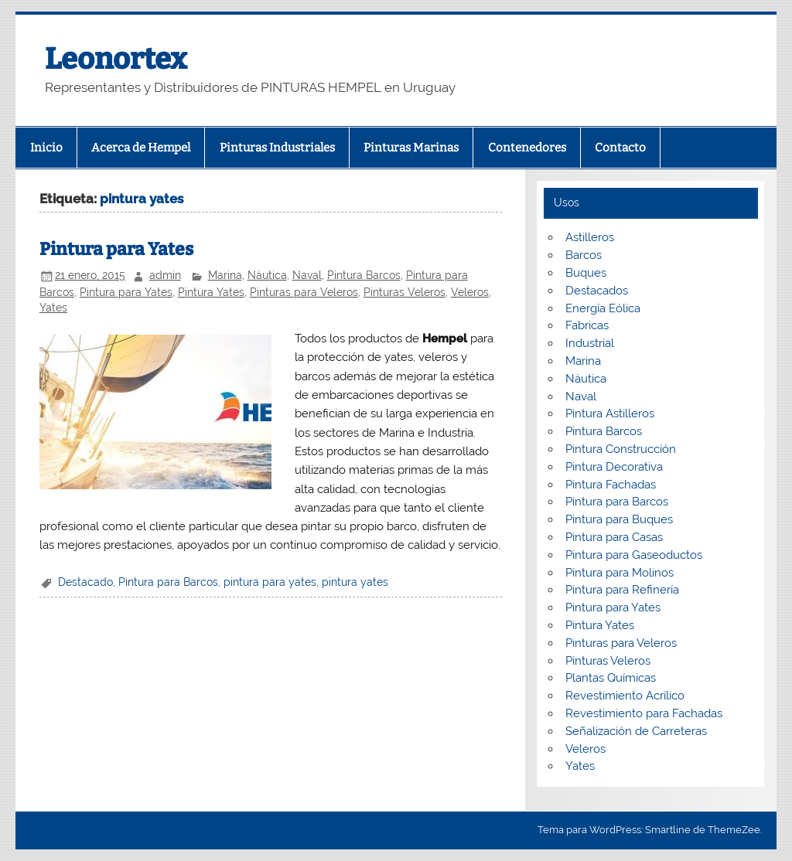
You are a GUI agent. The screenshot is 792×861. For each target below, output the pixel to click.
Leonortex (116, 59)
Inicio (46, 148)
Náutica (267, 275)
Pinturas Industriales (277, 148)
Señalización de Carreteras (636, 731)
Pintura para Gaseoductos (633, 555)
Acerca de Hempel (140, 148)
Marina (225, 275)
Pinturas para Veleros (304, 292)
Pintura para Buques (619, 519)
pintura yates (355, 582)
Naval (307, 275)
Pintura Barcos (364, 275)
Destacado (85, 582)
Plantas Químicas (610, 678)
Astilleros (589, 237)
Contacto (620, 148)
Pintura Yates (211, 292)
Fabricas (587, 325)
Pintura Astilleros (609, 413)
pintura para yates (270, 582)
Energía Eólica (602, 308)
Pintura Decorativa (614, 467)
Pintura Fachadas (610, 485)
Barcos (583, 255)
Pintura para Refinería (622, 590)
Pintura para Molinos (619, 573)
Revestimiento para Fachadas (643, 713)
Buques (585, 273)
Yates (53, 307)
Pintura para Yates (116, 249)
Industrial (589, 343)
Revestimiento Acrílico (624, 696)
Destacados (596, 291)
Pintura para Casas (614, 537)
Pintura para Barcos (168, 582)
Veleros (470, 292)
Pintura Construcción (620, 449)
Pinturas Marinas (411, 148)
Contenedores (527, 148)
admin (165, 275)
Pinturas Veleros (405, 292)
